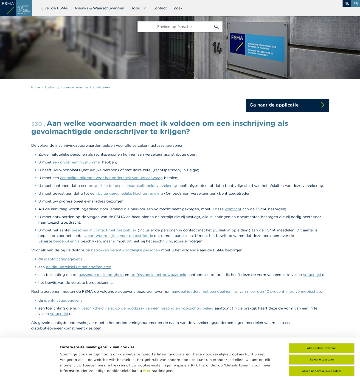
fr (356, 3)
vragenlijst (312, 274)
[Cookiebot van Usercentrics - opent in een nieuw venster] (30, 368)
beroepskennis (66, 241)
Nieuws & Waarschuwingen (99, 8)
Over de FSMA (54, 8)
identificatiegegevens (63, 259)
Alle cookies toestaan (321, 314)
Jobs (138, 8)
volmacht (233, 209)
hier (147, 337)
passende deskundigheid (101, 274)
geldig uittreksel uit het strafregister (78, 266)
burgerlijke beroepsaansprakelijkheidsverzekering (133, 185)
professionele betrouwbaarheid (158, 274)
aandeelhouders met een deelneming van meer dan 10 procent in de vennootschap (246, 291)
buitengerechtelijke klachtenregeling (130, 193)
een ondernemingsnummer (77, 162)
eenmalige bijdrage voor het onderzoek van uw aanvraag (111, 177)
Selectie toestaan (322, 326)
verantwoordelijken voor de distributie (118, 235)
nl (347, 3)
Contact (159, 8)
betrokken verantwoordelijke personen (125, 250)
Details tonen (72, 368)
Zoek (178, 8)
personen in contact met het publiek (104, 230)
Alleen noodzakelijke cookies (321, 337)
